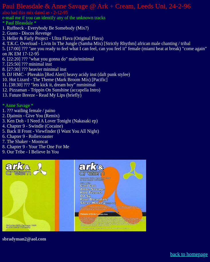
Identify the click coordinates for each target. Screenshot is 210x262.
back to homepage (189, 254)
